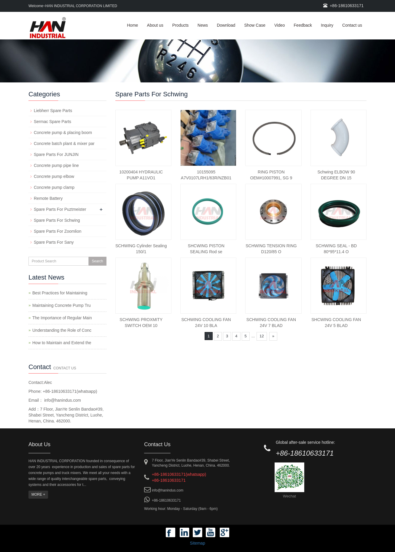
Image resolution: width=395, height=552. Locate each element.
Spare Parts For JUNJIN (56, 154)
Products (180, 25)
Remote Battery (48, 198)
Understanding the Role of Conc (61, 330)
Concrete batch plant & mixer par (64, 143)
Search (97, 261)
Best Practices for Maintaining (59, 293)
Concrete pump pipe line (56, 165)
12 (261, 336)
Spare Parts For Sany (54, 242)
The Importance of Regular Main (62, 317)
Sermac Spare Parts (52, 121)
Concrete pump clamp (54, 187)
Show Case (254, 25)
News (203, 25)
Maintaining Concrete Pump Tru (61, 305)
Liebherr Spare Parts (53, 110)
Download (226, 25)
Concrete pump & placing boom (63, 132)
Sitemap (197, 543)
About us (155, 25)
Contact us (352, 25)
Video (279, 25)
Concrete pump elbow (54, 176)
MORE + (38, 494)
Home (132, 25)
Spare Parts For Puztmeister (60, 209)
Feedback (303, 25)
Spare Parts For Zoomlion (57, 231)
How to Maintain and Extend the (61, 342)
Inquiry (327, 25)
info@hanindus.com (62, 400)
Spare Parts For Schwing (57, 220)
